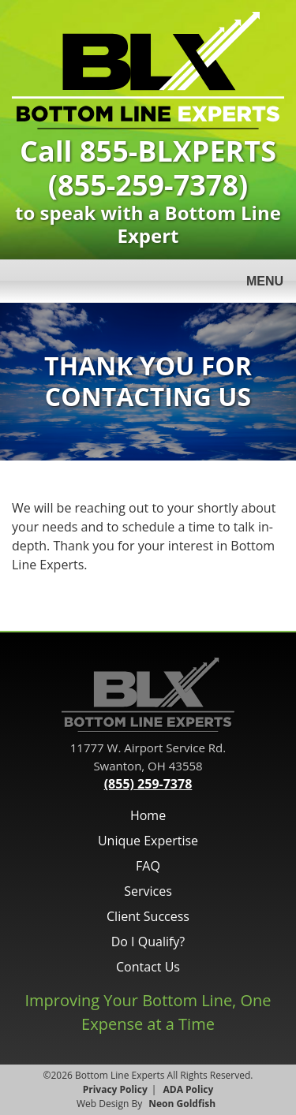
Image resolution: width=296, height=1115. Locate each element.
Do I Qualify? (148, 941)
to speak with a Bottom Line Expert (148, 194)
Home (148, 815)
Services (148, 891)
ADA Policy (188, 1089)
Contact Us (148, 966)
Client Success (148, 916)
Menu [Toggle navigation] (255, 282)
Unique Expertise (148, 840)
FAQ (148, 865)
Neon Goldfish (181, 1103)
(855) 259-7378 (148, 783)
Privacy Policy (115, 1089)
